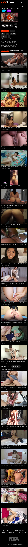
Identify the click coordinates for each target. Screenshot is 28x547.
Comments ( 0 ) (5, 366)
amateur (4, 36)
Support (5, 530)
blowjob (13, 33)
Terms (3, 532)
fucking (12, 30)
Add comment (16, 366)
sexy (3, 33)
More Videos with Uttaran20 (17, 50)
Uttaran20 (5, 31)
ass (7, 33)
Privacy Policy (12, 532)
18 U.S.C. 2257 (22, 532)
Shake (7, 2)
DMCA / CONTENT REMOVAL (17, 530)
